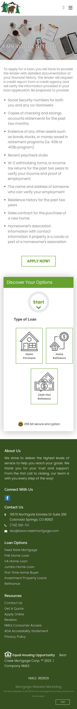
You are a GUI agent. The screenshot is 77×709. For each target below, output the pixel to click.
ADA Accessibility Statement (26, 631)
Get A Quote (14, 609)
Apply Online (14, 614)
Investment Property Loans (25, 578)
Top (63, 702)
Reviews (10, 620)
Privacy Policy (15, 637)
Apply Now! (38, 261)
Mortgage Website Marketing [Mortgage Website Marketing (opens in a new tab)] (38, 686)
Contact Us (13, 603)
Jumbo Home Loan (19, 567)
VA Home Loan (15, 561)
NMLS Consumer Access (23, 625)
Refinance (12, 584)
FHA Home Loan (16, 555)
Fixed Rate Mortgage (20, 550)
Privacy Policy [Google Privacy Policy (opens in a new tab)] (55, 691)
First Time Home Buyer (21, 572)
